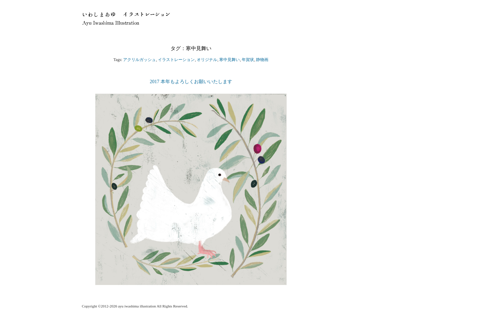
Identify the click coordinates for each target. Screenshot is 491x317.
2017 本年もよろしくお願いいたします (193, 81)
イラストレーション (176, 59)
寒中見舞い (229, 59)
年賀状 (248, 59)
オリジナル (207, 59)
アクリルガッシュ (139, 59)
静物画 (262, 59)
